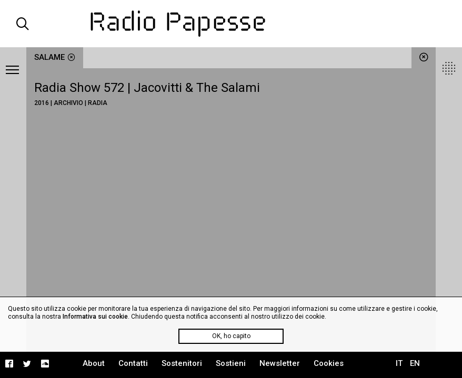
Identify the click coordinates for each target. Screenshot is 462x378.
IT (399, 363)
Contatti (133, 363)
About (94, 363)
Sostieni (231, 363)
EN (415, 363)
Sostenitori (182, 363)
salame (54, 57)
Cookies (329, 363)
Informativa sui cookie (95, 316)
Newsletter (279, 363)
